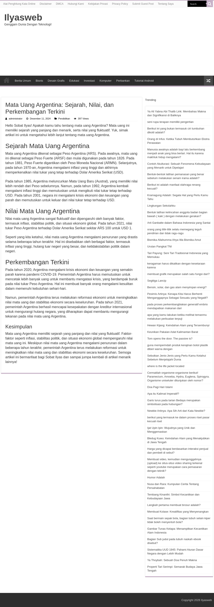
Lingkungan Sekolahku (161, 205)
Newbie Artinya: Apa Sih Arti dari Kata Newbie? (176, 410)
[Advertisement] (132, 41)
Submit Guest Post (143, 3)
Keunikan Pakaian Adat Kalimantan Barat (172, 332)
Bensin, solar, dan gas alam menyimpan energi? (177, 287)
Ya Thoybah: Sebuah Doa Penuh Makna (172, 560)
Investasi (89, 80)
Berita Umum (23, 80)
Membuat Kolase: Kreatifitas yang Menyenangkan (178, 511)
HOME (6, 80)
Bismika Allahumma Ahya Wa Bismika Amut (174, 239)
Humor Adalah (156, 477)
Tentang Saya (165, 3)
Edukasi (74, 80)
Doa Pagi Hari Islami (160, 387)
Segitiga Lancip (156, 280)
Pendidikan (64, 118)
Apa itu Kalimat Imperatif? (163, 393)
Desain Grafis (56, 80)
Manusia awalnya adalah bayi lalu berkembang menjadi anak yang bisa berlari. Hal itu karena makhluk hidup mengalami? (176, 153)
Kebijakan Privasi (98, 3)
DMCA (59, 3)
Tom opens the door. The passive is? (170, 338)
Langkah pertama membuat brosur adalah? (174, 505)
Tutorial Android (144, 80)
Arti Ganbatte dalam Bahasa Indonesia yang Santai (179, 222)
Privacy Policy (120, 3)
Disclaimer (46, 3)
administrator (15, 118)
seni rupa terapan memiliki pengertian (170, 121)
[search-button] (210, 4)
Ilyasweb (23, 17)
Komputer (105, 80)
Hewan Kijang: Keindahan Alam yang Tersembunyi (178, 325)
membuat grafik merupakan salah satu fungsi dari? (178, 274)
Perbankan (123, 80)
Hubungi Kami (76, 3)
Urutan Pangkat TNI (159, 246)
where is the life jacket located (165, 366)
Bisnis (39, 80)
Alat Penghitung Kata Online (19, 3)
